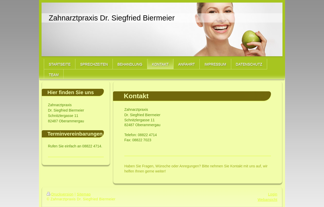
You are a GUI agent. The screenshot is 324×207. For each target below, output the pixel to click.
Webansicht (267, 200)
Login (272, 194)
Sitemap (83, 194)
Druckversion (60, 194)
